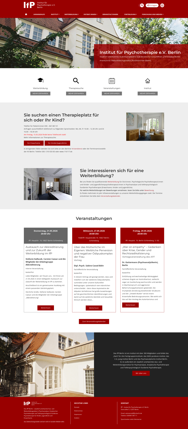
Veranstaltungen (110, 14)
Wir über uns (141, 373)
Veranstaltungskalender (110, 196)
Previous (102, 367)
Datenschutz (78, 411)
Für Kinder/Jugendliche (57, 143)
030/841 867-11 (132, 416)
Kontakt (76, 407)
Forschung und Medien (152, 14)
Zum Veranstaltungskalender (94, 321)
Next (179, 367)
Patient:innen (90, 14)
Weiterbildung (71, 14)
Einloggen (152, 5)
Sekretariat (137, 419)
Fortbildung (130, 14)
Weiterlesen (45, 308)
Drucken (162, 5)
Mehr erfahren (40, 93)
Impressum (78, 414)
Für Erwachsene (33, 143)
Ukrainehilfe (39, 14)
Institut (54, 14)
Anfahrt (76, 418)
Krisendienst (77, 149)
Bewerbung (149, 190)
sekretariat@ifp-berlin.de (133, 413)
